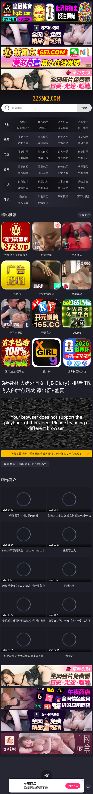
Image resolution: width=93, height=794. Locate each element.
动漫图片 (83, 166)
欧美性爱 (83, 151)
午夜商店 (43, 196)
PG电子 (23, 121)
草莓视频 (63, 196)
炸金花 (43, 128)
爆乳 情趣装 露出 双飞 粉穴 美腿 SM (25, 464)
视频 (7, 139)
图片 (7, 169)
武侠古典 (83, 181)
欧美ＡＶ (63, 136)
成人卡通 (63, 151)
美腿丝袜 (23, 173)
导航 (7, 199)
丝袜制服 (43, 143)
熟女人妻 (23, 143)
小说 (7, 184)
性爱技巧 (83, 188)
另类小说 (43, 188)
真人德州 (43, 121)
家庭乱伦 (43, 181)
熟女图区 (63, 173)
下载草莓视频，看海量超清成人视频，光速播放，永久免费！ (50, 453)
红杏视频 (23, 203)
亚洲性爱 (23, 151)
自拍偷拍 (43, 136)
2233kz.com (46, 98)
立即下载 (73, 785)
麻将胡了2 (23, 128)
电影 (7, 154)
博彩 (7, 124)
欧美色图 (63, 166)
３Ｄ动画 (83, 136)
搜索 (84, 108)
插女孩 (23, 196)
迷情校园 (23, 188)
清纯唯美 (43, 173)
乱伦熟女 (63, 158)
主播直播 (63, 143)
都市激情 (23, 181)
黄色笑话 (63, 188)
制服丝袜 (23, 158)
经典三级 (43, 158)
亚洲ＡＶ (23, 136)
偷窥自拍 (23, 166)
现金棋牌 (63, 128)
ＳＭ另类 (83, 143)
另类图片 (83, 173)
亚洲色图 (43, 166)
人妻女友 (63, 181)
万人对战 (63, 121)
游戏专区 (83, 121)
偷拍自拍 (43, 151)
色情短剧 (43, 203)
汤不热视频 (83, 196)
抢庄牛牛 (83, 128)
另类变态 (83, 158)
